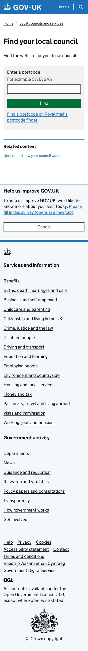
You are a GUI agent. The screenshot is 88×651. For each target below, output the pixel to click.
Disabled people (19, 337)
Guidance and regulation (27, 472)
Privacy (24, 542)
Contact (61, 549)
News (9, 463)
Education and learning (26, 356)
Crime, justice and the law (28, 328)
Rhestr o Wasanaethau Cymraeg (34, 563)
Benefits (11, 281)
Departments (16, 453)
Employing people (21, 366)
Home (8, 23)
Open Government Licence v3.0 (34, 594)
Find (44, 103)
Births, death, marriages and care (36, 290)
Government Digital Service (30, 570)
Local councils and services (41, 23)
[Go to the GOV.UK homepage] (23, 7)
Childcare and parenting (27, 309)
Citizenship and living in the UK (33, 318)
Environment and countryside (32, 375)
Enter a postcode (23, 72)
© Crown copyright (44, 638)
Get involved (15, 519)
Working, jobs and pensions (30, 422)
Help (8, 542)
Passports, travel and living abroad (37, 403)
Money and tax (18, 394)
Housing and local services (29, 384)
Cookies (43, 542)
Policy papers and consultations (34, 491)
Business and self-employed (30, 299)
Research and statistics (26, 481)
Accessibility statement (26, 549)
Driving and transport (24, 347)
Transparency (17, 500)
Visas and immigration (24, 413)
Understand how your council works (32, 155)
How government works (26, 510)
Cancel (44, 227)
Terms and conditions (24, 556)
